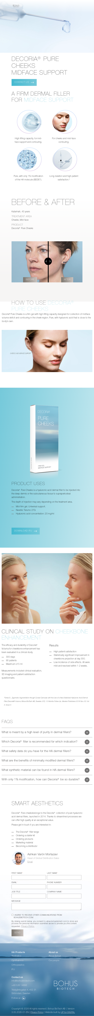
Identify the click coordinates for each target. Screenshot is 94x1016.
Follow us (19, 998)
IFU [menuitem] (13, 970)
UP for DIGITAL (68, 1012)
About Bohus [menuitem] (55, 956)
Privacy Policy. (27, 926)
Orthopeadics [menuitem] (18, 965)
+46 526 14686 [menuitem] (19, 986)
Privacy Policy (37, 1012)
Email (30, 862)
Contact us (21, 82)
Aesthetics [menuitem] (16, 956)
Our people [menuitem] (54, 961)
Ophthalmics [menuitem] (18, 961)
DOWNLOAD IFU (23, 531)
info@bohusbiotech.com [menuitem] (23, 981)
